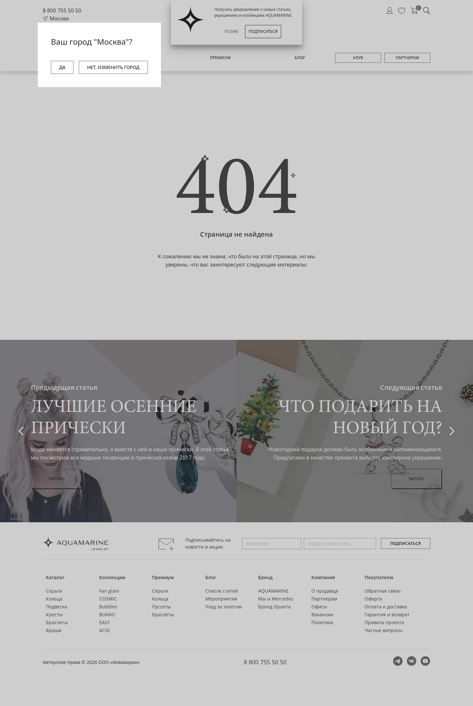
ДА (62, 67)
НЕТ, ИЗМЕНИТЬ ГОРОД (113, 67)
